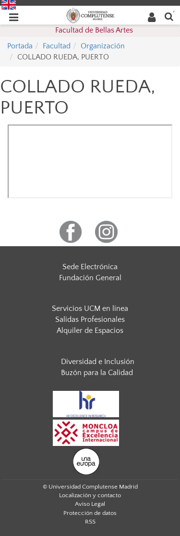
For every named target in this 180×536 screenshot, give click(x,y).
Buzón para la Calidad (97, 372)
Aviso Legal (90, 504)
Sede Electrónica (90, 266)
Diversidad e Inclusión (97, 361)
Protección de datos (90, 513)
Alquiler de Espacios (90, 330)
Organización (103, 46)
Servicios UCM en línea (90, 308)
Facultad (57, 46)
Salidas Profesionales (90, 319)
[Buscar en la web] (169, 16)
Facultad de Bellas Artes (94, 30)
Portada (20, 46)
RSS (90, 521)
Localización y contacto (90, 495)
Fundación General (90, 278)
